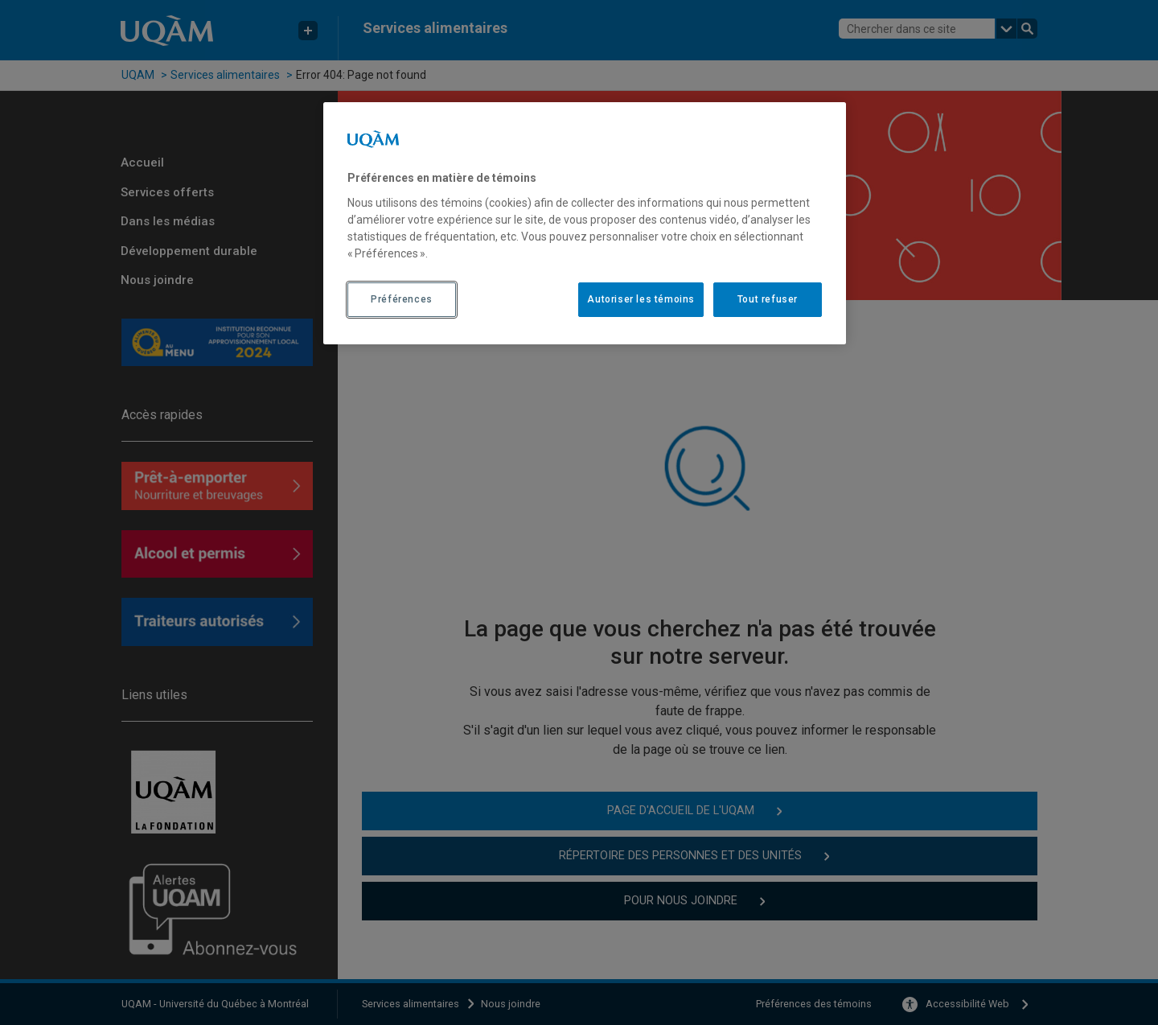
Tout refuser (767, 299)
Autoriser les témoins (641, 299)
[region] (584, 223)
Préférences (402, 299)
